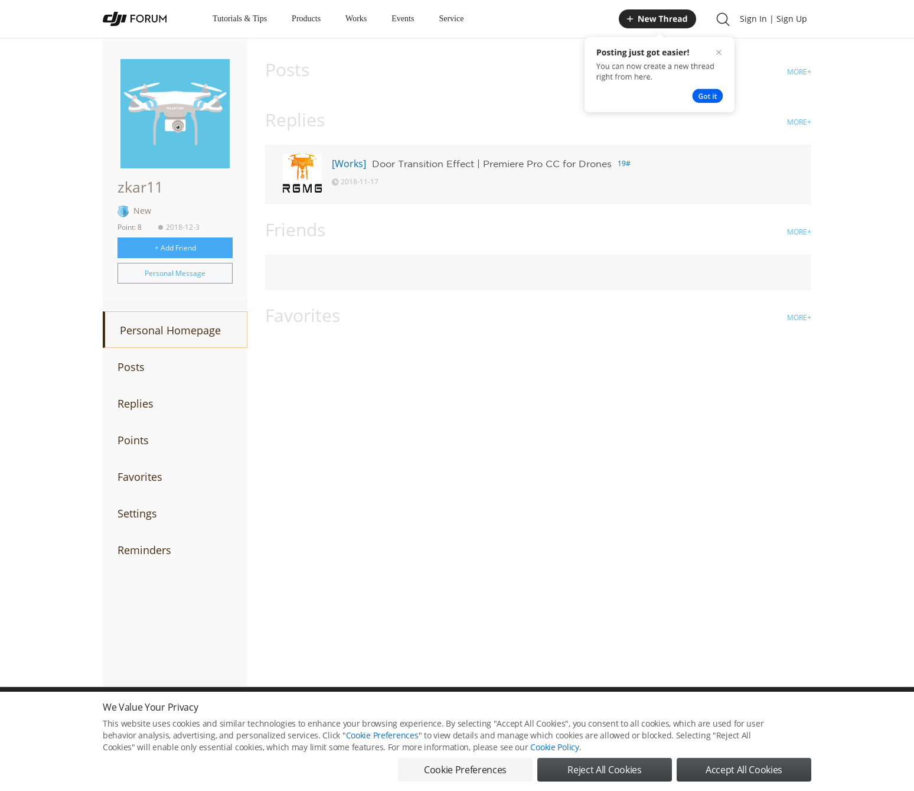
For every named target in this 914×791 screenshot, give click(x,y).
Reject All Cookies (604, 772)
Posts (131, 367)
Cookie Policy (554, 749)
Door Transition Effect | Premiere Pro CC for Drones (492, 163)
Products (306, 18)
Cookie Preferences (382, 737)
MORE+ (799, 72)
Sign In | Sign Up (773, 18)
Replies (135, 403)
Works (356, 18)
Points (133, 440)
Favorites (139, 477)
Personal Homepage (170, 330)
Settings (137, 513)
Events (402, 18)
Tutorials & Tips (240, 18)
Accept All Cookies (744, 772)
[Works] (349, 163)
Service (451, 18)
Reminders (144, 550)
